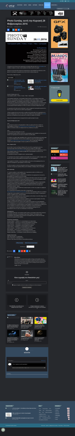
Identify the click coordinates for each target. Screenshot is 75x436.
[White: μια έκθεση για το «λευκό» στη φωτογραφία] (31, 81)
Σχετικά (47, 433)
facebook (44, 113)
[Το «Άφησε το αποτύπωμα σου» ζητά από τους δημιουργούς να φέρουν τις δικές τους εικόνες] (13, 320)
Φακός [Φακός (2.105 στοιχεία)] (40, 418)
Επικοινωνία (43, 433)
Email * (27, 280)
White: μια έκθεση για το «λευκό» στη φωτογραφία (21, 417)
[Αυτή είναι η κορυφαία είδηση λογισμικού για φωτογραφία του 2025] (54, 180)
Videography (57, 415)
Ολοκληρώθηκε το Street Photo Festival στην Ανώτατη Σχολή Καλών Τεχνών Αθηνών (26, 326)
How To (56, 417)
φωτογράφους (41, 66)
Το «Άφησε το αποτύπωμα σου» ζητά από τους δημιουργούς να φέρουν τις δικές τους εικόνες (13, 326)
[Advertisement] (59, 125)
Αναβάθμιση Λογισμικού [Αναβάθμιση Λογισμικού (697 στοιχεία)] (42, 416)
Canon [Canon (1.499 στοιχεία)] (40, 408)
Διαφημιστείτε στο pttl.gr (53, 433)
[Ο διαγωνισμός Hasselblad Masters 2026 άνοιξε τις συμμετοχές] (41, 333)
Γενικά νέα (57, 412)
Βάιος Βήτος (11, 26)
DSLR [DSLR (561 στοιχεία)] (50, 408)
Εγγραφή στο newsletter (27, 287)
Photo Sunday (20, 243)
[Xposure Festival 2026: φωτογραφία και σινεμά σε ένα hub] (10, 88)
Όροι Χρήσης (60, 433)
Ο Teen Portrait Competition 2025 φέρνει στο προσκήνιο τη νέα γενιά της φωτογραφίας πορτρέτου (12, 339)
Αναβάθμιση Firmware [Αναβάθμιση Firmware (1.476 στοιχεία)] (42, 414)
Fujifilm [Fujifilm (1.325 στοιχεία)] (40, 410)
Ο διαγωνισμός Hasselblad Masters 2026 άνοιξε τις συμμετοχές (39, 338)
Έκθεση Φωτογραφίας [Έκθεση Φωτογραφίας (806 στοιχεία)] (48, 412)
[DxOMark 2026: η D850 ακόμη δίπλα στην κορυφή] (54, 176)
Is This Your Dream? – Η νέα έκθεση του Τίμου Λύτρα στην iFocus (19, 81)
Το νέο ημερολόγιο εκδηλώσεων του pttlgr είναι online (26, 338)
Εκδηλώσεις (57, 413)
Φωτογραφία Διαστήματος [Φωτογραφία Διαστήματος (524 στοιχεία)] (47, 418)
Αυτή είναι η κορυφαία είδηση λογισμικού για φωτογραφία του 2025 (62, 180)
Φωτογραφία (57, 408)
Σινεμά (56, 419)
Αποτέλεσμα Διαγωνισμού (31, 243)
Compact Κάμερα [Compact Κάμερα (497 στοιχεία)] (45, 408)
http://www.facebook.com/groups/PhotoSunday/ (20, 140)
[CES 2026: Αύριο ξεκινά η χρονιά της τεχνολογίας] (31, 88)
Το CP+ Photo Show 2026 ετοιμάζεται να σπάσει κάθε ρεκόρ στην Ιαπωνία (40, 326)
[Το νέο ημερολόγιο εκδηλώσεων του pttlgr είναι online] (27, 333)
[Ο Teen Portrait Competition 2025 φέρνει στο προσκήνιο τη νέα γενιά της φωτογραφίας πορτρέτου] (13, 333)
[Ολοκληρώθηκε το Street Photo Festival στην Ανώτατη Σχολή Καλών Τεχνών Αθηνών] (27, 320)
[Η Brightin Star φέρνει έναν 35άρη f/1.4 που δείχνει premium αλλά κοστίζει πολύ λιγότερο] (54, 192)
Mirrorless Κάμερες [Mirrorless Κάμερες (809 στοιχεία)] (49, 410)
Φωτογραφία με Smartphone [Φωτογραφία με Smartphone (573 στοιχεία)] (43, 419)
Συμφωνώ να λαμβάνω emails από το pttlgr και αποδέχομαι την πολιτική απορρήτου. (27, 285)
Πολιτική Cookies (66, 433)
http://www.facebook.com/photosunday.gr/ (27, 126)
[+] (28, 367)
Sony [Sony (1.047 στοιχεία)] (43, 412)
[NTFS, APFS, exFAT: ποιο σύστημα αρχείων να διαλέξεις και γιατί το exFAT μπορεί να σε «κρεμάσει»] (54, 169)
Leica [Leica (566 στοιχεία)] (43, 410)
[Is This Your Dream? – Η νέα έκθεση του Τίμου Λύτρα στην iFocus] (10, 81)
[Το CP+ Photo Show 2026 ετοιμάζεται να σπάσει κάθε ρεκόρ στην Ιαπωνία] (41, 320)
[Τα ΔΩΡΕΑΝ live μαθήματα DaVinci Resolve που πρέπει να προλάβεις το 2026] (54, 185)
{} (26, 367)
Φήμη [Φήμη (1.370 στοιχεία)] (49, 416)
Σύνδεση (43, 360)
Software (57, 410)
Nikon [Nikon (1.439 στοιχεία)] (40, 412)
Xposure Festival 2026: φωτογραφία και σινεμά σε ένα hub (19, 88)
